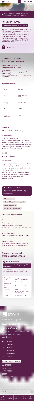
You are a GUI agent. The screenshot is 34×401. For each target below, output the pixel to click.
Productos (12, 13)
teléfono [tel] (10, 398)
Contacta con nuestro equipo (12, 208)
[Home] (6, 1)
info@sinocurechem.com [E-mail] (9, 380)
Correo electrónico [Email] (2, 398)
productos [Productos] (24, 398)
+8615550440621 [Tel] (7, 368)
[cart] (19, 1)
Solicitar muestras (9, 199)
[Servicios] (17, 347)
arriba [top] (30, 398)
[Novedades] (17, 344)
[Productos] (17, 341)
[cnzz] (4, 391)
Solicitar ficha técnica (10, 205)
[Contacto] (17, 356)
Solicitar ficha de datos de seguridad (14, 202)
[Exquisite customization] (11, 361)
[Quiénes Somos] (17, 353)
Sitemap (18, 393)
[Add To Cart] (3, 47)
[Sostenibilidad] (17, 350)
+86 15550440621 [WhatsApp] (7, 377)
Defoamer (23, 15)
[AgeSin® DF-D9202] (17, 279)
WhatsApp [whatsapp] (17, 398)
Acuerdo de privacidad (8, 393)
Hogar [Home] (6, 13)
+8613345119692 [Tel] (7, 371)
